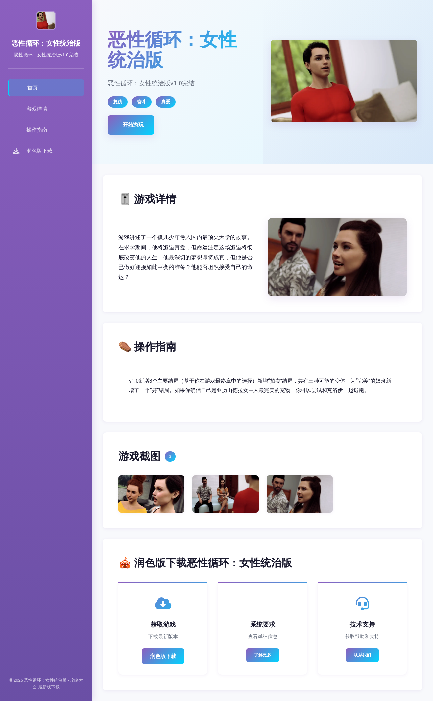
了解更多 (262, 654)
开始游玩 (133, 125)
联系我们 (362, 654)
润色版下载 (163, 656)
